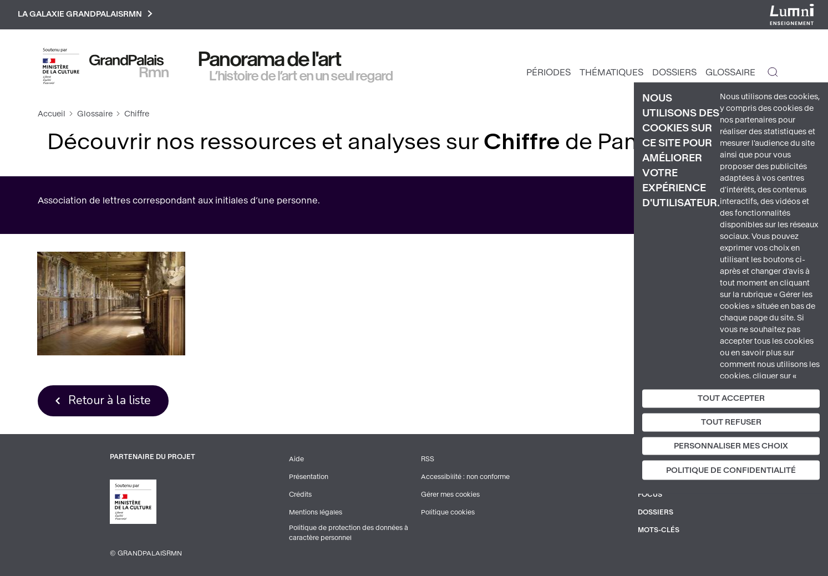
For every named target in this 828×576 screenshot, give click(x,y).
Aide (296, 459)
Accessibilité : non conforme (465, 476)
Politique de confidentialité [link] (731, 470)
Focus (650, 494)
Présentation (308, 476)
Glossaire (730, 72)
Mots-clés (658, 530)
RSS (427, 459)
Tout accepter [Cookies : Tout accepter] (731, 398)
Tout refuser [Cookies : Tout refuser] (731, 421)
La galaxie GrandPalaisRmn (85, 15)
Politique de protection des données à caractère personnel (348, 532)
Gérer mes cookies (450, 494)
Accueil (51, 114)
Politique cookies (448, 512)
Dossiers (674, 72)
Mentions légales (315, 512)
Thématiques (611, 72)
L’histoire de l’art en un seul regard (301, 76)
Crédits (300, 494)
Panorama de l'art (270, 59)
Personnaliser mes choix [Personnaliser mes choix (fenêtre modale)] (731, 445)
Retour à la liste (109, 400)
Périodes (548, 72)
